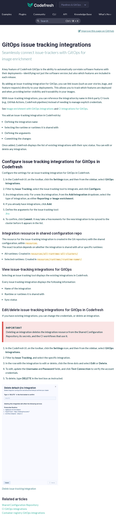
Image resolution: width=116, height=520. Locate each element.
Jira (7, 213)
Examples (7, 14)
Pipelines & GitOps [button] (71, 4)
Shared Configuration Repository (20, 504)
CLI (54, 14)
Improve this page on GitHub (96, 30)
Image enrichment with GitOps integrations (30, 108)
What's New (105, 14)
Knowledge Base (83, 14)
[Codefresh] (40, 4)
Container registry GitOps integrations (23, 512)
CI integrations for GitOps (73, 108)
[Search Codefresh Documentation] (58, 21)
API (65, 14)
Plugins (22, 14)
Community (39, 14)
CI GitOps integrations (14, 508)
